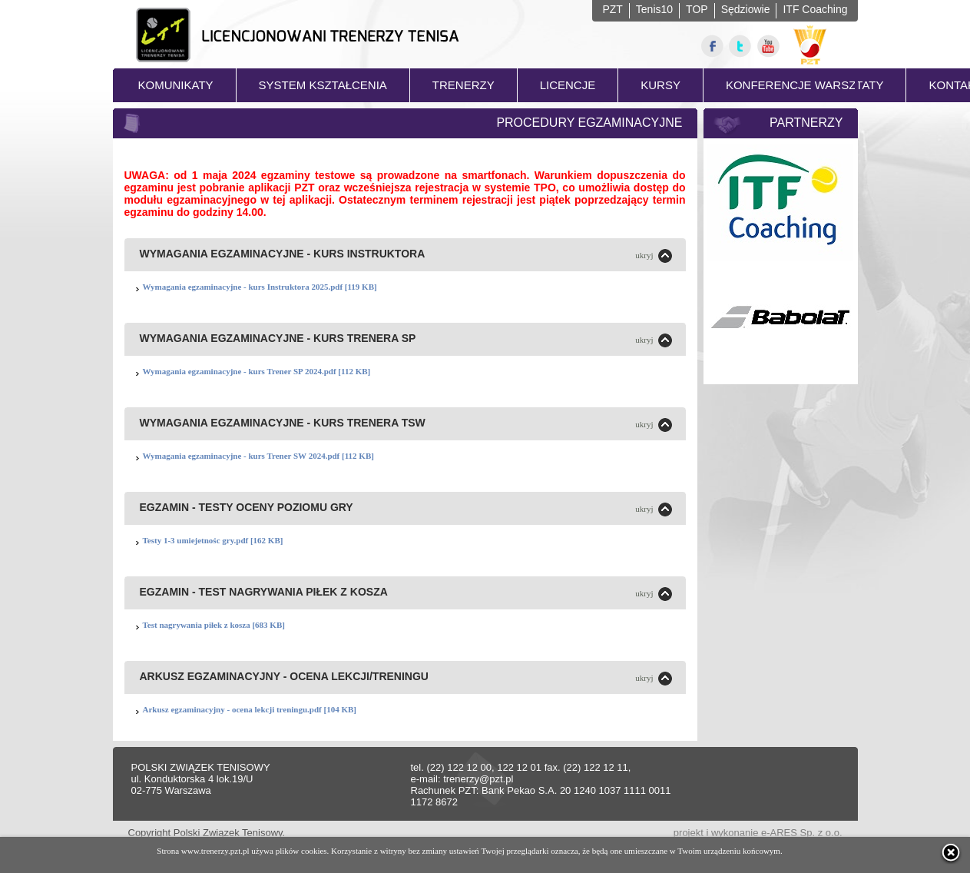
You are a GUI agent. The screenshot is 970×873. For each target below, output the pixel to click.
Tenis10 (654, 9)
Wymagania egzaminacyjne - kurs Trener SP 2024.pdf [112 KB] (257, 371)
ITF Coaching (815, 9)
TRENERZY (463, 84)
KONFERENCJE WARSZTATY (805, 84)
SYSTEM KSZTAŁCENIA (323, 84)
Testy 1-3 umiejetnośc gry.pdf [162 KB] (213, 540)
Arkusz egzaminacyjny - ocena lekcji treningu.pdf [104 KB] (249, 709)
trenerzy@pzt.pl (478, 779)
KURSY (660, 84)
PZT (612, 9)
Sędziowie (745, 9)
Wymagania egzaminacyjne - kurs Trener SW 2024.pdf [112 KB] (258, 455)
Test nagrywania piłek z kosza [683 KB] (214, 624)
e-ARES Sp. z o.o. (802, 832)
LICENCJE (568, 84)
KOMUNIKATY (176, 84)
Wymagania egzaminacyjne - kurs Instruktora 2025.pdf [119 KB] (260, 286)
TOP (697, 9)
